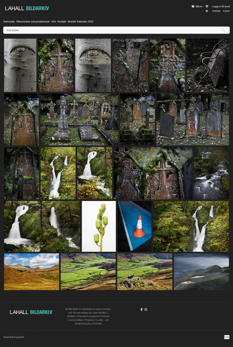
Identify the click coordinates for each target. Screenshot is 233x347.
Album (199, 6)
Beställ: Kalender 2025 (80, 21)
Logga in (216, 6)
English (226, 11)
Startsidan (9, 21)
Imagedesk (19, 337)
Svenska (216, 11)
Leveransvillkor (75, 320)
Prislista (89, 320)
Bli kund (226, 6)
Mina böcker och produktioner (33, 21)
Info (53, 21)
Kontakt (62, 21)
